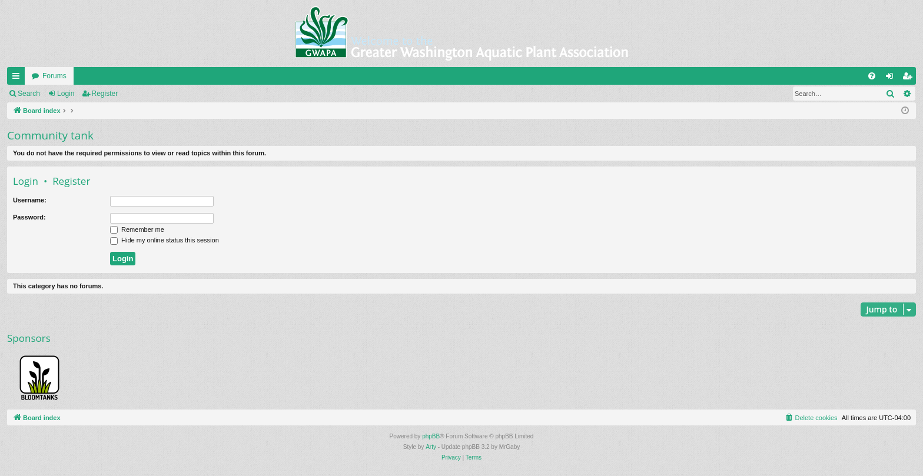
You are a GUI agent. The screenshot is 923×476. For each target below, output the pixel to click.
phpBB (431, 436)
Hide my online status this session (164, 240)
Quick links (18, 78)
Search (29, 93)
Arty (431, 447)
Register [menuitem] (910, 78)
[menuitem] (872, 76)
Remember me (137, 229)
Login (65, 93)
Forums (54, 76)
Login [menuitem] (892, 78)
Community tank (50, 135)
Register (105, 93)
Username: (30, 200)
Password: (29, 217)
